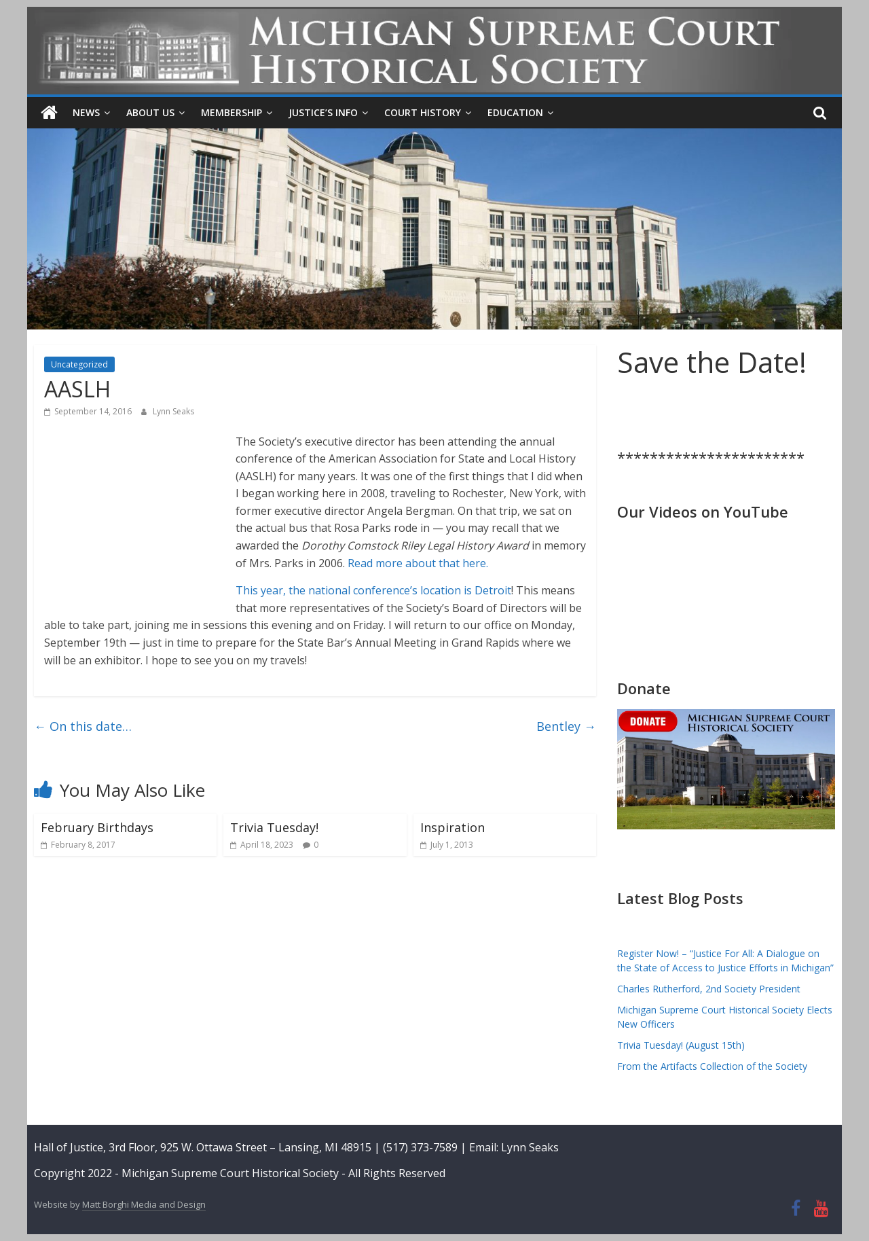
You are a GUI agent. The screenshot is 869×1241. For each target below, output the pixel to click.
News (86, 112)
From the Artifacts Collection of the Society (712, 1066)
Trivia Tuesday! (274, 827)
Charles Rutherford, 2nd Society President (708, 988)
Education (515, 112)
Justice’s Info (323, 112)
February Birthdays (97, 827)
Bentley (566, 726)
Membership (231, 112)
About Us (150, 112)
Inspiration (452, 827)
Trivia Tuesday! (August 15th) (681, 1045)
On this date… (83, 726)
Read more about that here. (418, 563)
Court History (422, 112)
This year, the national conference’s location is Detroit (373, 590)
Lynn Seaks (173, 411)
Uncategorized (79, 364)
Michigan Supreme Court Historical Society (231, 1173)
